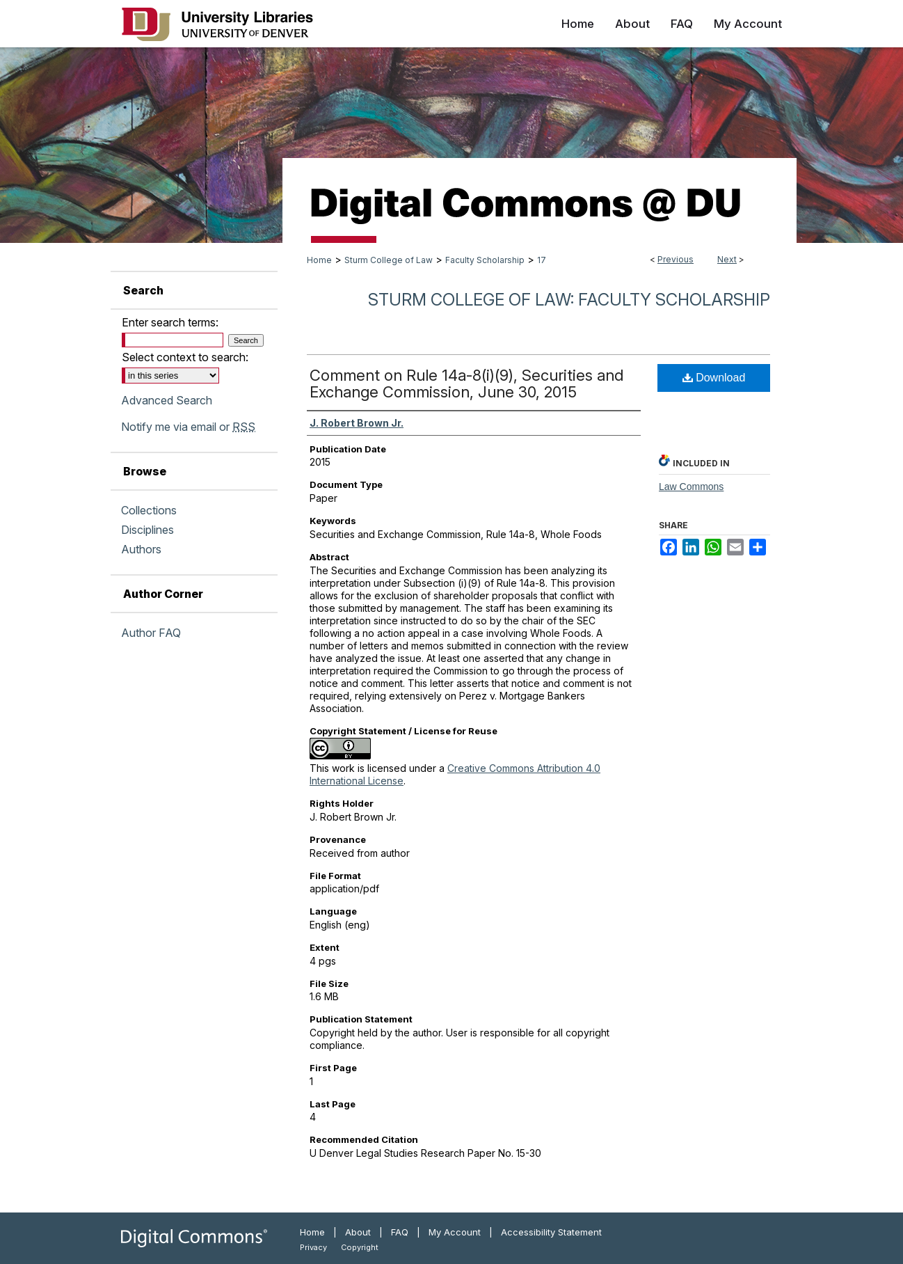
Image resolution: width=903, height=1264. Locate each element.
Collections (149, 510)
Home (319, 260)
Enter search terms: (170, 322)
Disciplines (147, 530)
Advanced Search (166, 400)
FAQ (399, 1232)
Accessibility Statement (551, 1232)
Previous (675, 259)
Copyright (359, 1247)
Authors (141, 549)
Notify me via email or (188, 427)
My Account (455, 1232)
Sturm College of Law (388, 260)
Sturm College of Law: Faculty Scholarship (569, 300)
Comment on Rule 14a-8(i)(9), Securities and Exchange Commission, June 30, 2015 (466, 383)
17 (541, 260)
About (358, 1232)
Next (727, 259)
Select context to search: (185, 357)
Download (714, 378)
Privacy (313, 1247)
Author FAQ (151, 633)
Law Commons (691, 486)
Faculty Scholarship (485, 260)
